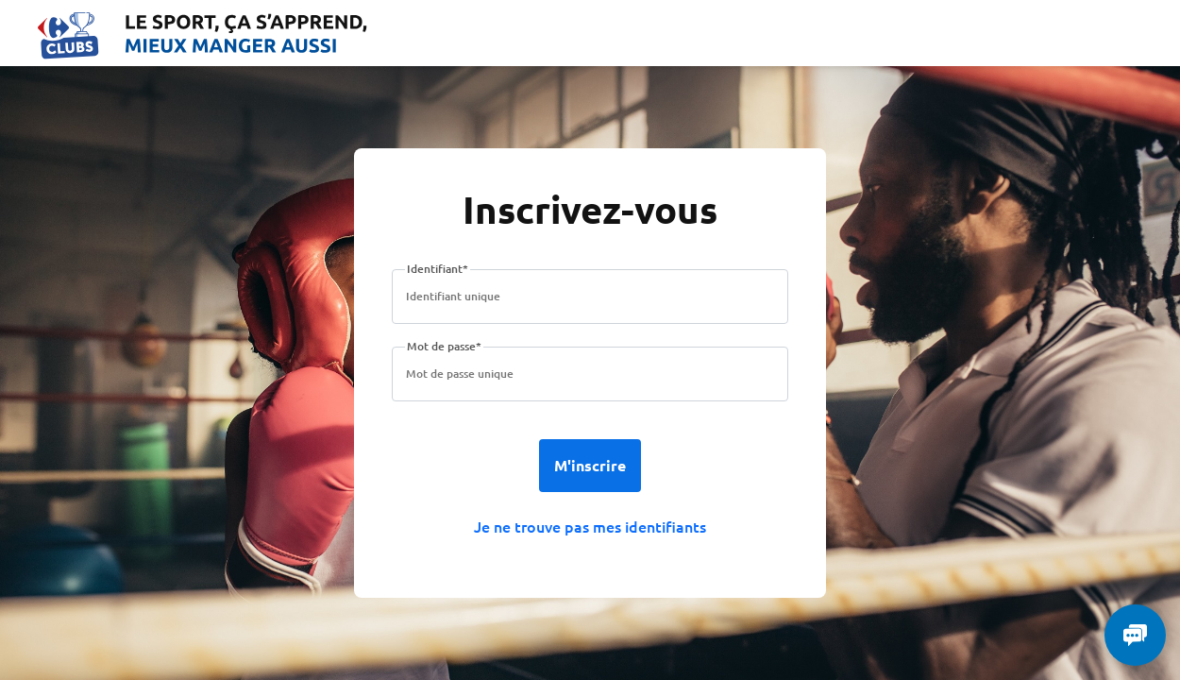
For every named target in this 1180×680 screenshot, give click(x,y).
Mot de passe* (444, 346)
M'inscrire (590, 465)
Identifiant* (437, 269)
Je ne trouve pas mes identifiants (590, 526)
